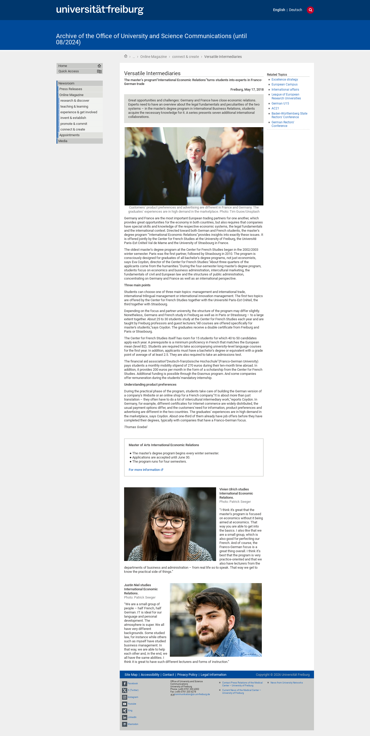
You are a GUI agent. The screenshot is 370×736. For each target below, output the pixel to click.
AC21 (275, 108)
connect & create (185, 57)
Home (125, 56)
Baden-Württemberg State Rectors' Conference (289, 115)
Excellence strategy (285, 79)
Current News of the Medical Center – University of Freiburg (241, 691)
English (279, 10)
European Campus (285, 84)
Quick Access (69, 71)
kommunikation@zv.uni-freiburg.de (192, 694)
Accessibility (150, 675)
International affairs (285, 89)
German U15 (280, 103)
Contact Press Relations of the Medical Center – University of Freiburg (242, 684)
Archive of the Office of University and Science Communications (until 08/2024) (151, 39)
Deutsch (295, 10)
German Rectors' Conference (283, 124)
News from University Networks (287, 682)
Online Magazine (153, 57)
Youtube (132, 704)
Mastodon (133, 724)
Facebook (133, 683)
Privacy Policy (187, 675)
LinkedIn (132, 717)
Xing (130, 710)
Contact (168, 675)
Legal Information (213, 675)
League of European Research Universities (286, 96)
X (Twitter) (133, 690)
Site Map (131, 675)
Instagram (133, 697)
